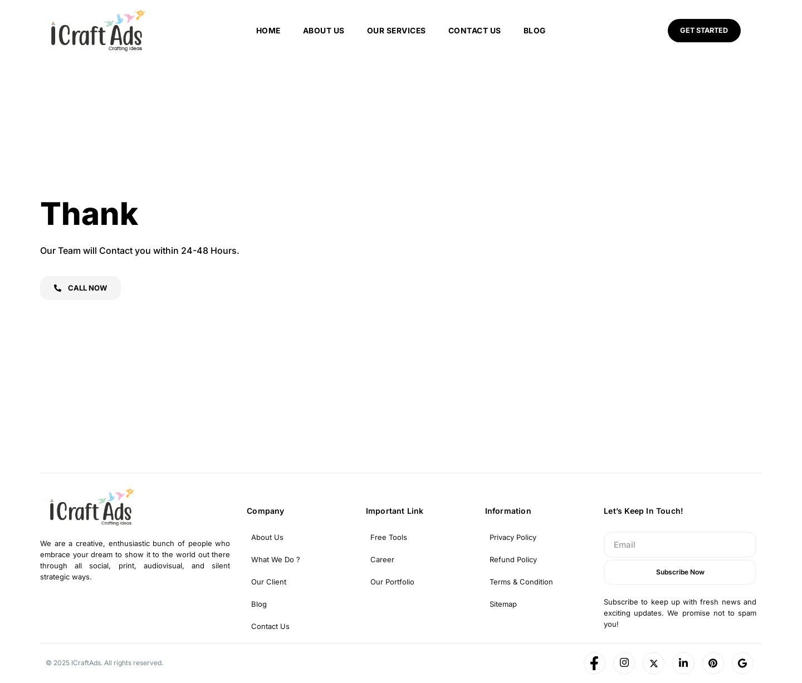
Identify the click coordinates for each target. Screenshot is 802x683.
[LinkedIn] (682, 663)
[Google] (742, 663)
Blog (535, 30)
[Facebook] (592, 663)
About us (323, 30)
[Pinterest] (712, 663)
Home (267, 30)
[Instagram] (622, 663)
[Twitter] (652, 663)
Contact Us (475, 30)
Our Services (396, 30)
